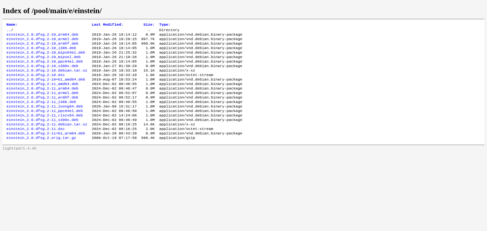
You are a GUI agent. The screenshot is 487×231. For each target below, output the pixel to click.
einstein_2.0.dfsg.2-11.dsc (35, 144)
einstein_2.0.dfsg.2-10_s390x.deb (42, 72)
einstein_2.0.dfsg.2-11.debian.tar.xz (46, 138)
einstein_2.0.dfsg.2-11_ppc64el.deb (44, 123)
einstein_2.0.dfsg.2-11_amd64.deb (42, 92)
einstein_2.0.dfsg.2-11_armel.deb (42, 103)
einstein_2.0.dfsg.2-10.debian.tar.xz (46, 77)
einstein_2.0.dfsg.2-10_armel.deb (42, 41)
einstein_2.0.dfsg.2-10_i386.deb (41, 51)
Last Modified (107, 25)
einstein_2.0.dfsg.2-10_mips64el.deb (45, 56)
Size (149, 25)
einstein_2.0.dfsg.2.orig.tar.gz (41, 154)
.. (8, 31)
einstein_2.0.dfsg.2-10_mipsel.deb (43, 61)
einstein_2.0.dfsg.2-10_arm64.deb (42, 36)
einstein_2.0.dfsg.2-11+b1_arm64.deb (45, 149)
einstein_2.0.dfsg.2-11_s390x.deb (42, 133)
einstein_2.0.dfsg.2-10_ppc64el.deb (44, 67)
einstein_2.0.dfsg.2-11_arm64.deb (42, 97)
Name (12, 25)
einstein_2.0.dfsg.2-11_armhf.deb (42, 108)
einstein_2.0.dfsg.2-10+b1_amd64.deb (45, 87)
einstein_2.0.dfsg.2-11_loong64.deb (44, 118)
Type (164, 25)
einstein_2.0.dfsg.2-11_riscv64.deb (44, 128)
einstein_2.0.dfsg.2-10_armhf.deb (42, 46)
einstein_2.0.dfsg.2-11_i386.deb (41, 113)
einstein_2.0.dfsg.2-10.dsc (35, 82)
